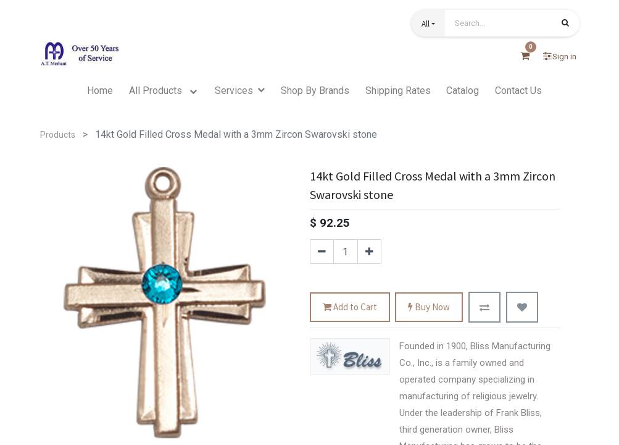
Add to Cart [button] (350, 307)
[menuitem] (100, 90)
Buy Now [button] (429, 307)
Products (57, 135)
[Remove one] (322, 251)
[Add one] (369, 251)
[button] (428, 23)
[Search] (565, 24)
